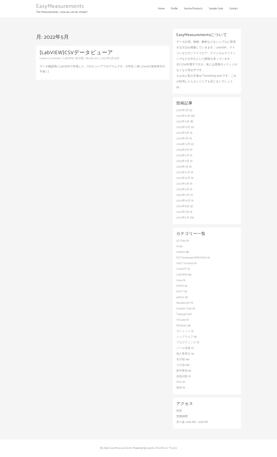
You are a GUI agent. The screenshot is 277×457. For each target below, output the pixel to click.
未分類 (79, 58)
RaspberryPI (183, 303)
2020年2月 (182, 217)
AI (177, 246)
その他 (180, 365)
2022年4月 (182, 189)
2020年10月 (183, 200)
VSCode (180, 319)
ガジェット (183, 331)
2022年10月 (183, 178)
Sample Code (184, 308)
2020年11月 (183, 195)
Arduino (180, 252)
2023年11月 (182, 161)
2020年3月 (182, 212)
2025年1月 (182, 138)
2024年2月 (182, 155)
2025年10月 (183, 127)
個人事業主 (183, 353)
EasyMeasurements (60, 6)
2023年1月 (182, 166)
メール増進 (183, 348)
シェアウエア (184, 336)
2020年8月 (182, 206)
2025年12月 (183, 116)
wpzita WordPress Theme (162, 448)
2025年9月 (182, 132)
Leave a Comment (50, 58)
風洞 (179, 387)
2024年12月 (183, 144)
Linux (179, 280)
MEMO (180, 286)
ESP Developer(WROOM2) (191, 257)
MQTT (180, 291)
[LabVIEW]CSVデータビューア (76, 52)
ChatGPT (181, 269)
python (180, 297)
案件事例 (182, 370)
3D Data (181, 240)
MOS (179, 382)
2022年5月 (182, 183)
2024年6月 (182, 149)
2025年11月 (183, 121)
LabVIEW (68, 58)
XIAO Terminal (184, 263)
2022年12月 (183, 172)
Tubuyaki (181, 314)
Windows (181, 325)
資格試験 (182, 376)
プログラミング (186, 342)
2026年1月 (182, 110)
